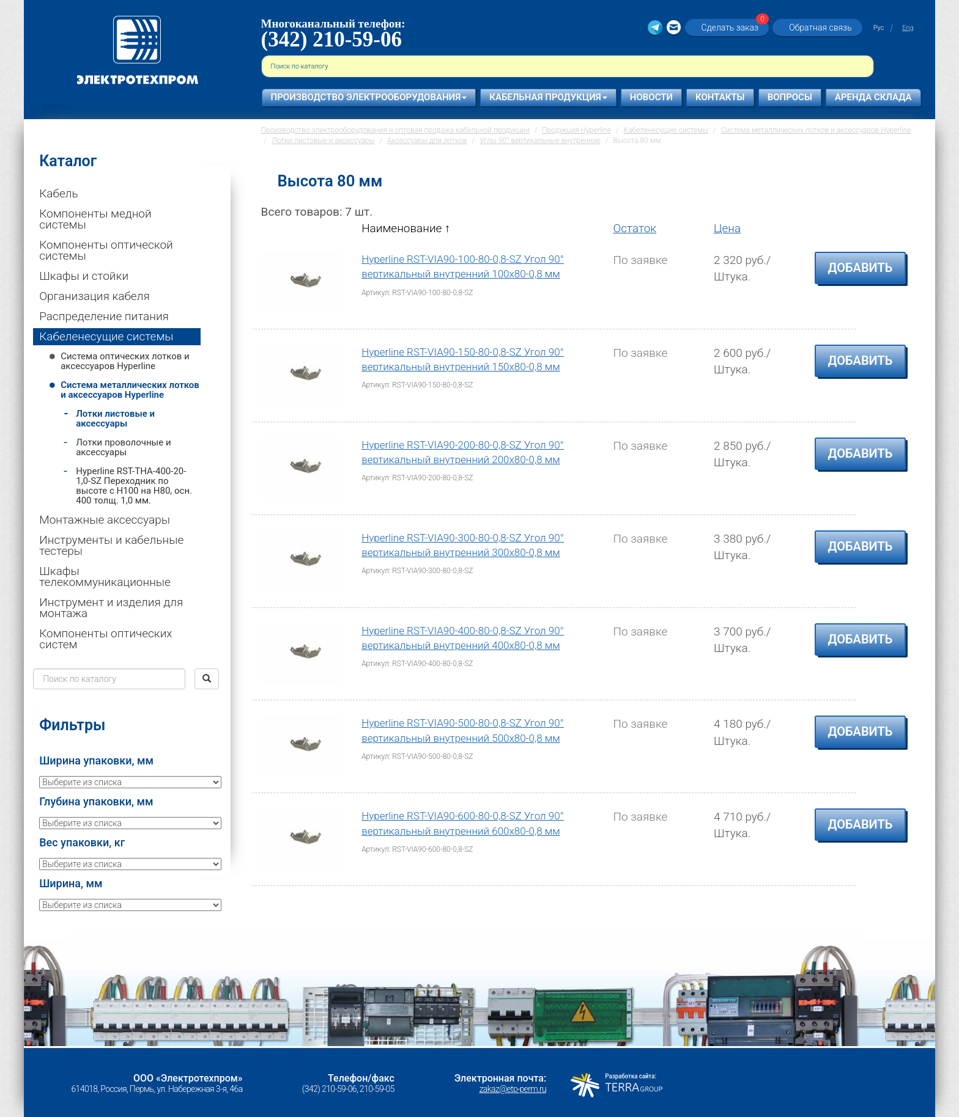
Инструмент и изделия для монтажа (111, 607)
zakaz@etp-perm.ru (513, 1089)
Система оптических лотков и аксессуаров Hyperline (125, 361)
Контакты (720, 97)
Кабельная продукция (548, 97)
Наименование (405, 228)
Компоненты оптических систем (105, 638)
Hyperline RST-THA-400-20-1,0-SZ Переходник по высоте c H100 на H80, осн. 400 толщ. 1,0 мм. (134, 486)
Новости (651, 97)
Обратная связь (820, 27)
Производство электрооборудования (369, 97)
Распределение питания (104, 316)
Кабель (58, 193)
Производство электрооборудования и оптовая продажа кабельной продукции (395, 130)
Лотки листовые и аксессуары (115, 418)
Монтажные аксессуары (104, 520)
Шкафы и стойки (83, 276)
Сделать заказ (734, 27)
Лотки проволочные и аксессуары (123, 447)
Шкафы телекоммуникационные (105, 576)
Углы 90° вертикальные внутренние (540, 140)
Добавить (860, 267)
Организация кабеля (94, 296)
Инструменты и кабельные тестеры (111, 545)
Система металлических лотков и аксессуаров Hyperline (130, 389)
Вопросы (790, 97)
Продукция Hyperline (576, 130)
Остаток (634, 228)
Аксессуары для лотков (427, 140)
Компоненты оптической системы (106, 250)
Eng (907, 28)
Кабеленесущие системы (106, 336)
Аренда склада (873, 97)
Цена (727, 228)
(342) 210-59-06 (331, 39)
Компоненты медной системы (95, 219)
